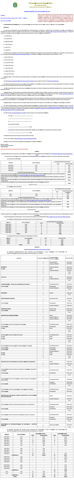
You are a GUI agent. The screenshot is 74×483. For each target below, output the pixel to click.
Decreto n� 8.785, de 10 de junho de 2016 (56, 31)
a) (8, 124)
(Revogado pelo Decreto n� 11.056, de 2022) (11, 18)
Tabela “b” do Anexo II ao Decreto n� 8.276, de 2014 (48, 108)
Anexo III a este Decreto (53, 81)
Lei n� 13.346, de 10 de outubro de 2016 (20, 54)
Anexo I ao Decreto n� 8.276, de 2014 (17, 112)
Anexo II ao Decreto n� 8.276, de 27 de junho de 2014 (21, 81)
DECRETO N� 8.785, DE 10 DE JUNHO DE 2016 (32, 175)
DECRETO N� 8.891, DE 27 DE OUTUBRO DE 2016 (37, 11)
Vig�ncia (3, 15)
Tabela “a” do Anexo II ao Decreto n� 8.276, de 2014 (61, 107)
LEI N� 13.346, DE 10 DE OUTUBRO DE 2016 (59, 216)
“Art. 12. (10, 129)
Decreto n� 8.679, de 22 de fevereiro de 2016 (25, 138)
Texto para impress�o (6, 20)
